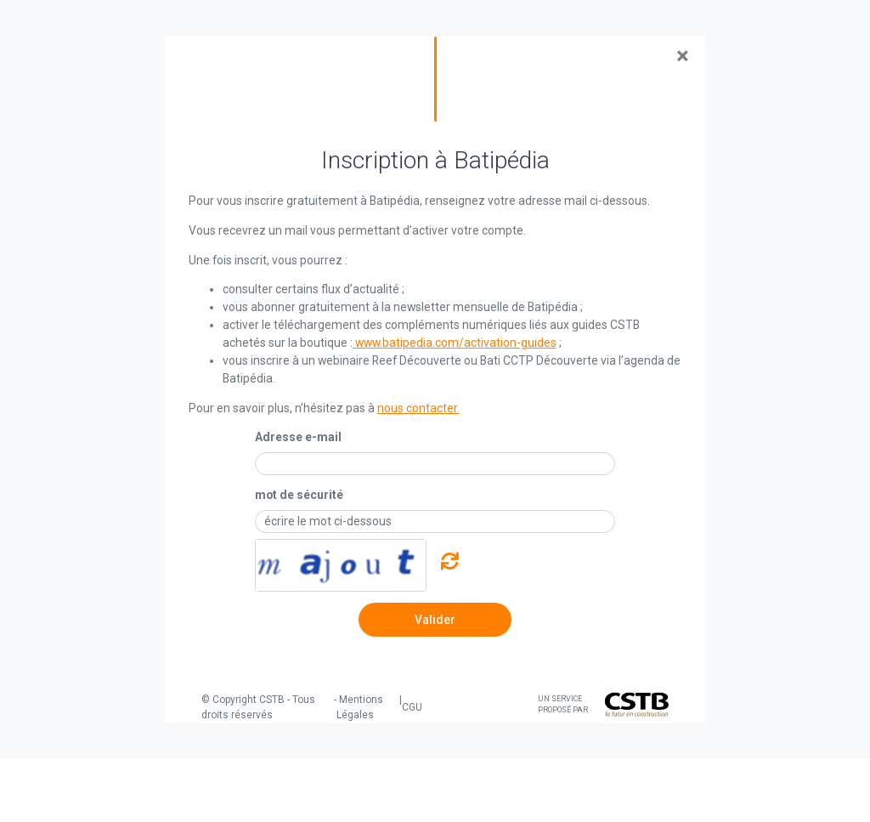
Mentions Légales (359, 707)
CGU (412, 707)
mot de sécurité (299, 495)
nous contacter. (418, 408)
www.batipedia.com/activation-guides (454, 342)
